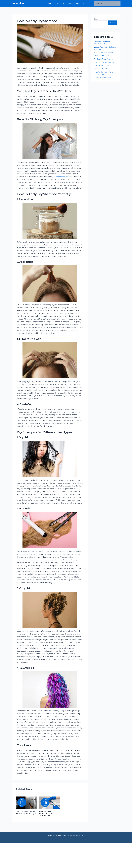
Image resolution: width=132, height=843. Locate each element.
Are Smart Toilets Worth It (103, 59)
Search (96, 19)
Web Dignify (82, 835)
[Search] (119, 3)
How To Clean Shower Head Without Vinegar (26, 815)
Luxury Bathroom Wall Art (104, 77)
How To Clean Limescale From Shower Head (46, 816)
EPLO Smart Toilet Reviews (104, 52)
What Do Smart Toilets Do (103, 65)
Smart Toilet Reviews (101, 56)
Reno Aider (18, 3)
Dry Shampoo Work (61, 177)
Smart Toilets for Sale (101, 69)
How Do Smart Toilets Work (104, 62)
